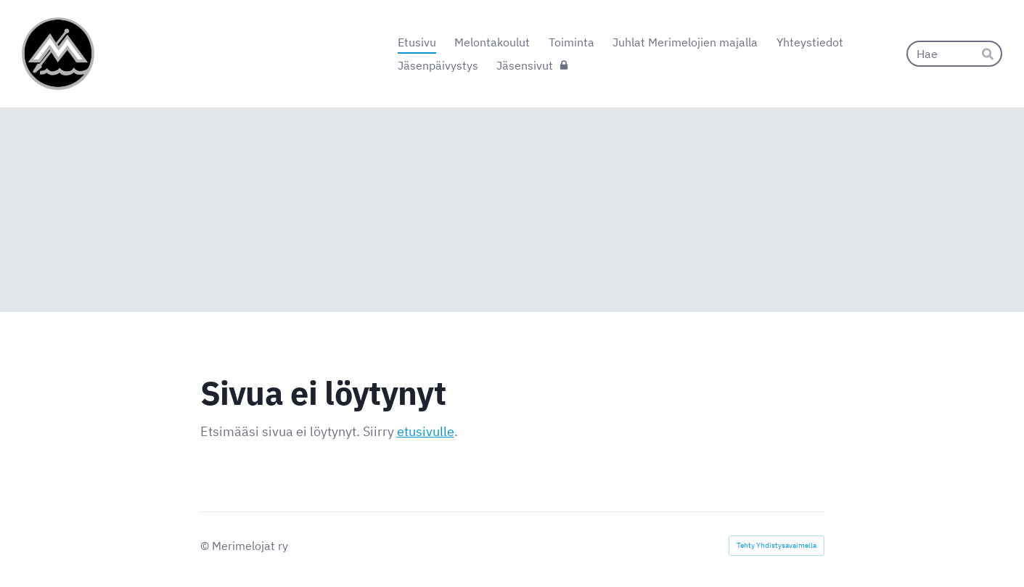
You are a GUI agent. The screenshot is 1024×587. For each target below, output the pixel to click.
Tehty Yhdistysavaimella (776, 545)
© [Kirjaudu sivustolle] (206, 545)
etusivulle (425, 431)
